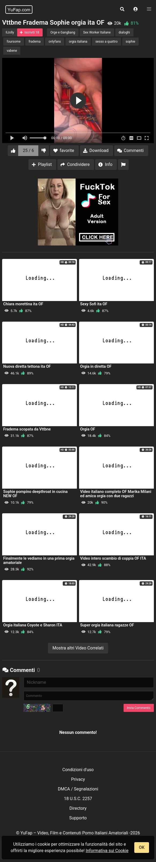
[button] (136, 9)
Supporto (78, 817)
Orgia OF (87, 429)
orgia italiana (78, 41)
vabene (12, 51)
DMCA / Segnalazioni (78, 789)
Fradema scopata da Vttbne (27, 429)
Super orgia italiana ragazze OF (107, 625)
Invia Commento (138, 708)
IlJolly (10, 32)
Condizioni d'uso (78, 769)
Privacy (78, 779)
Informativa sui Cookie (107, 850)
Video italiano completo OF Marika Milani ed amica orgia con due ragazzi (115, 493)
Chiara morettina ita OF (23, 304)
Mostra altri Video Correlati (78, 648)
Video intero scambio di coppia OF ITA (113, 558)
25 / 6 (28, 150)
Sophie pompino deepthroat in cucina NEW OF (35, 493)
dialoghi (124, 32)
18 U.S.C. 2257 (78, 798)
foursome (14, 41)
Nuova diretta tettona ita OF (27, 366)
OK (141, 847)
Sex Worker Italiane (96, 32)
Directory (78, 808)
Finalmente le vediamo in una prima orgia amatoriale (39, 560)
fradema (35, 41)
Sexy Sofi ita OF (93, 304)
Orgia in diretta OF (96, 366)
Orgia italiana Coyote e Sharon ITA (32, 625)
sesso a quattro (106, 41)
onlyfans (55, 41)
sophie (130, 41)
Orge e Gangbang (62, 32)
